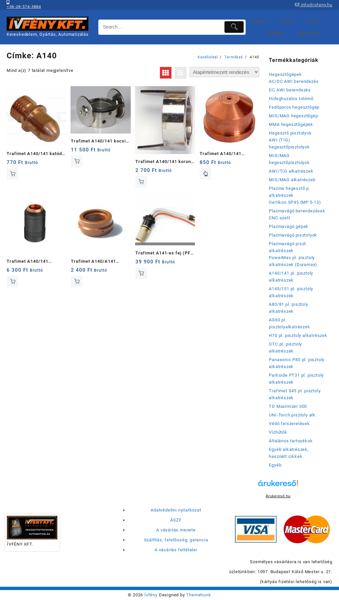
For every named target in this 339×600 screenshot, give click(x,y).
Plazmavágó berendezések (297, 210)
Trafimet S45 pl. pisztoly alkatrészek (294, 394)
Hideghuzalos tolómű (291, 98)
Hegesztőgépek (285, 74)
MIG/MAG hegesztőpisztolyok (289, 159)
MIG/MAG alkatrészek (292, 179)
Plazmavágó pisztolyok (293, 235)
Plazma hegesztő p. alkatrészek (289, 192)
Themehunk (198, 594)
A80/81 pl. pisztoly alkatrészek (288, 308)
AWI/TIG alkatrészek (291, 171)
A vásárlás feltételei (176, 549)
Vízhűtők (278, 432)
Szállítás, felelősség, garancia (176, 539)
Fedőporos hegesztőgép (294, 107)
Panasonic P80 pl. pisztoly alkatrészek (296, 363)
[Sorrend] (224, 72)
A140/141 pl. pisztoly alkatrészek (291, 277)
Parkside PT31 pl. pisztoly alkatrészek (296, 379)
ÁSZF (175, 520)
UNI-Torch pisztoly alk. (292, 414)
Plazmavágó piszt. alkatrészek (288, 247)
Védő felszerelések (289, 423)
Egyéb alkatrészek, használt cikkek (289, 453)
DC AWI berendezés (290, 89)
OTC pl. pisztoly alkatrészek (285, 348)
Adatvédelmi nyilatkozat (176, 510)
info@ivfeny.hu (313, 4)
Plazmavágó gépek (289, 226)
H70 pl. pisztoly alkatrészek (298, 335)
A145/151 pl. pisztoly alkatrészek (291, 292)
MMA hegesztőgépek (291, 124)
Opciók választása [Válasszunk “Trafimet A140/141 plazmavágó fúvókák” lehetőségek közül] (205, 174)
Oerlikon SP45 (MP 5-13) (295, 202)
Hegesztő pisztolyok (290, 133)
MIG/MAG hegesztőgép (293, 115)
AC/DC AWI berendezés (293, 81)
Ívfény (151, 594)
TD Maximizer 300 (288, 406)
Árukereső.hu (278, 496)
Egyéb (275, 465)
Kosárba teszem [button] (12, 174)
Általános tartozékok (291, 440)
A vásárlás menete (176, 529)
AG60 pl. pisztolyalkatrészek (289, 323)
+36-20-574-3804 (24, 6)
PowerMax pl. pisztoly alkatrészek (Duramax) (293, 261)
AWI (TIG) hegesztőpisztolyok (289, 143)
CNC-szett (279, 217)
